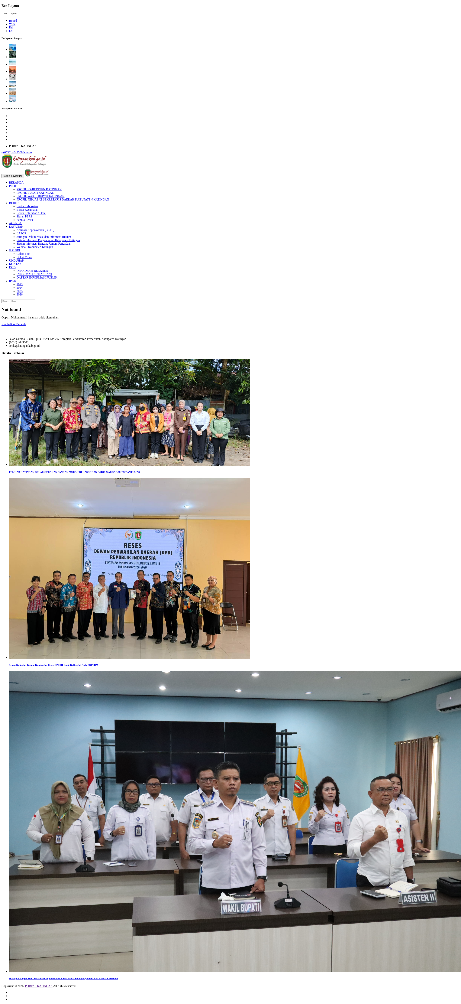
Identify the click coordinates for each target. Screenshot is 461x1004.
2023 (20, 284)
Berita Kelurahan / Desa (31, 213)
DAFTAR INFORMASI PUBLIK (37, 277)
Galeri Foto (23, 253)
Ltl (11, 30)
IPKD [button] (12, 280)
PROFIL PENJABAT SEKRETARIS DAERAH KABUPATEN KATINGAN (63, 199)
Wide (12, 24)
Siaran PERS (24, 216)
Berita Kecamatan (27, 209)
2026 (20, 294)
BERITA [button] (14, 202)
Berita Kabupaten (27, 206)
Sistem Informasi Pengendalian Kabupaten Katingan (48, 240)
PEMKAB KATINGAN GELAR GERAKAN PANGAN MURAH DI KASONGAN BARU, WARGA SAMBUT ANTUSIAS (74, 472)
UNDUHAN (16, 260)
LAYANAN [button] (16, 226)
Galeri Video (24, 257)
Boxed (13, 20)
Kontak (27, 152)
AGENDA (15, 223)
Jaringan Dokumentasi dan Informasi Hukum (44, 236)
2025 (20, 291)
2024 (20, 287)
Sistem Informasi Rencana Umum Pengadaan (44, 243)
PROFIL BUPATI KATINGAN (35, 192)
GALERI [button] (14, 250)
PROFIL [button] (14, 185)
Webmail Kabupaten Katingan (35, 247)
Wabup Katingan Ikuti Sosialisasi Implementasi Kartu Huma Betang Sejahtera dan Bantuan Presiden (63, 978)
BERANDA (16, 182)
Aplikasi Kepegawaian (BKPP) (35, 230)
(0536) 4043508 (13, 152)
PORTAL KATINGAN (39, 986)
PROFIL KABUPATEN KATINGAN (39, 189)
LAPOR (21, 233)
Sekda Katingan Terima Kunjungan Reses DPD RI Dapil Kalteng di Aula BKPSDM (53, 664)
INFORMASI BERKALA (32, 270)
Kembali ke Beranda (14, 324)
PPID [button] (12, 267)
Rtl (11, 27)
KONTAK (15, 264)
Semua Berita (25, 219)
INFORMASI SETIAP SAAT (34, 274)
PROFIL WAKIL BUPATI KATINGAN (40, 196)
